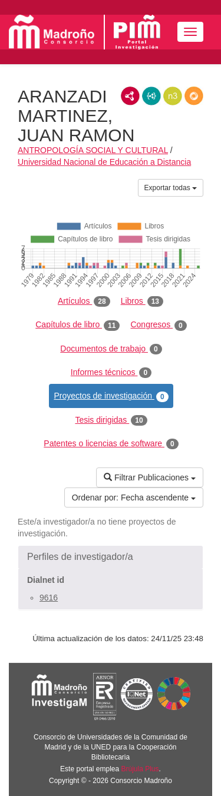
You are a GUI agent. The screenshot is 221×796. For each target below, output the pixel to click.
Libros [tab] (142, 301)
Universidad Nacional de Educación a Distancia (104, 162)
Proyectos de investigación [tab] (111, 396)
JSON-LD (151, 96)
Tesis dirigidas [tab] (111, 420)
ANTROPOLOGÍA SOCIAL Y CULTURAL (93, 150)
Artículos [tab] (84, 301)
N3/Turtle (172, 96)
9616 (48, 597)
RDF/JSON (193, 96)
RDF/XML (130, 96)
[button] (110, 557)
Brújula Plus (140, 769)
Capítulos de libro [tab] (77, 325)
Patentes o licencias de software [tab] (111, 444)
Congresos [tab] (158, 325)
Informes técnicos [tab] (111, 372)
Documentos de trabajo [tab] (110, 349)
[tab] (110, 557)
